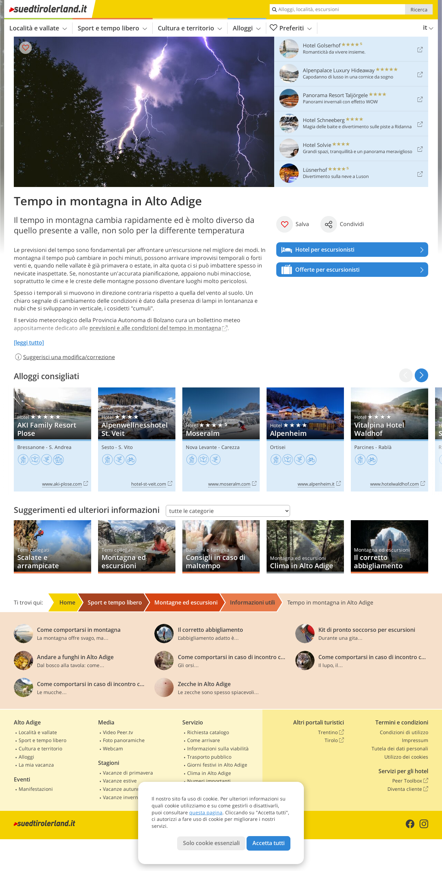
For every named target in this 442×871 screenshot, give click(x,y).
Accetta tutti (268, 843)
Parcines (364, 447)
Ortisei (278, 447)
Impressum (415, 740)
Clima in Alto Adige (209, 773)
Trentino (331, 732)
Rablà (385, 447)
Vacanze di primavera (128, 772)
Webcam (113, 748)
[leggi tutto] (29, 342)
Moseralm (221, 439)
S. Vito (125, 447)
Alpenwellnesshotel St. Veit (136, 439)
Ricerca (419, 9)
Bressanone (31, 447)
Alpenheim (305, 439)
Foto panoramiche (124, 740)
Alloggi (247, 28)
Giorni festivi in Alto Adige (217, 764)
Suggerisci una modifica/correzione (64, 357)
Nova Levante (201, 447)
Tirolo (334, 740)
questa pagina (205, 812)
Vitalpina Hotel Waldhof (389, 439)
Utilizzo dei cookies (406, 756)
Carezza (230, 447)
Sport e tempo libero (112, 28)
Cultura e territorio (190, 28)
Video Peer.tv (118, 732)
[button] (421, 375)
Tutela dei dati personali (400, 748)
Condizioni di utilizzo (404, 732)
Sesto (108, 447)
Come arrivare (203, 740)
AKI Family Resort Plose (52, 439)
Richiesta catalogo (208, 732)
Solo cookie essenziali (211, 843)
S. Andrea (60, 447)
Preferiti (291, 28)
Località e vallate (38, 28)
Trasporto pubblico (209, 756)
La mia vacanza (36, 764)
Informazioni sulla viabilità (218, 748)
